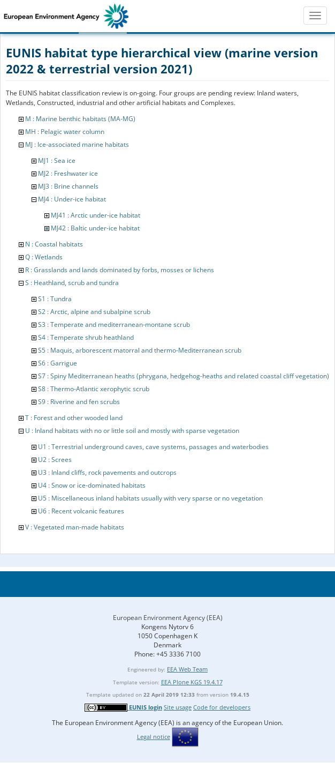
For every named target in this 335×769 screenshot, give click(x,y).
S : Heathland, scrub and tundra (72, 282)
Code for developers (221, 707)
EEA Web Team (187, 669)
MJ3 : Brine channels (68, 186)
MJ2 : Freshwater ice (68, 173)
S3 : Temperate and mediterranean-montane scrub (114, 324)
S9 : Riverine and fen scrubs (79, 401)
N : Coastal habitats (54, 244)
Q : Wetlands (44, 257)
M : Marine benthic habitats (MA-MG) (80, 118)
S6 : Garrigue (57, 363)
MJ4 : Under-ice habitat (72, 199)
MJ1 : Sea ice (56, 160)
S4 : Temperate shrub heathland (86, 337)
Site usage (178, 707)
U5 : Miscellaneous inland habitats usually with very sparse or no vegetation (150, 498)
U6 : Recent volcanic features (81, 511)
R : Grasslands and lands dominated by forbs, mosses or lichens (119, 269)
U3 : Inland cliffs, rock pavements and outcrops (107, 472)
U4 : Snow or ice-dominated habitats (92, 485)
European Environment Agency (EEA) (168, 617)
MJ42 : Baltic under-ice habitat (95, 228)
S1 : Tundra (55, 298)
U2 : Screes (55, 459)
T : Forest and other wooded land (74, 417)
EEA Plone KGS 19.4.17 (192, 682)
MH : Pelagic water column (64, 131)
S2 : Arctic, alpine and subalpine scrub (94, 311)
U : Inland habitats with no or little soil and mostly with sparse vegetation (132, 430)
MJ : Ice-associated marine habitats (77, 144)
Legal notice (153, 737)
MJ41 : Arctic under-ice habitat (95, 215)
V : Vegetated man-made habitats (74, 527)
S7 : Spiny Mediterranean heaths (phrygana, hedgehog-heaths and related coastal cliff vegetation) (183, 375)
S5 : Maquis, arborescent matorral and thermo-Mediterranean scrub (139, 350)
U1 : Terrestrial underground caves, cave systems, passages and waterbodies (153, 446)
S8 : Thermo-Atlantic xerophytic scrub (93, 388)
